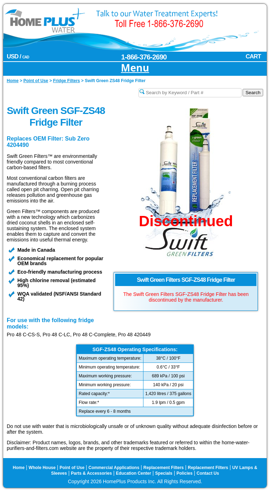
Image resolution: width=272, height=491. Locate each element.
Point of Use (72, 467)
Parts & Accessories (91, 473)
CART (253, 56)
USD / (18, 56)
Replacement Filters (163, 467)
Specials (163, 473)
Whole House (42, 467)
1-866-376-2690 (143, 57)
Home (18, 467)
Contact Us (208, 473)
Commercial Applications (114, 467)
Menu (135, 68)
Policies (184, 473)
